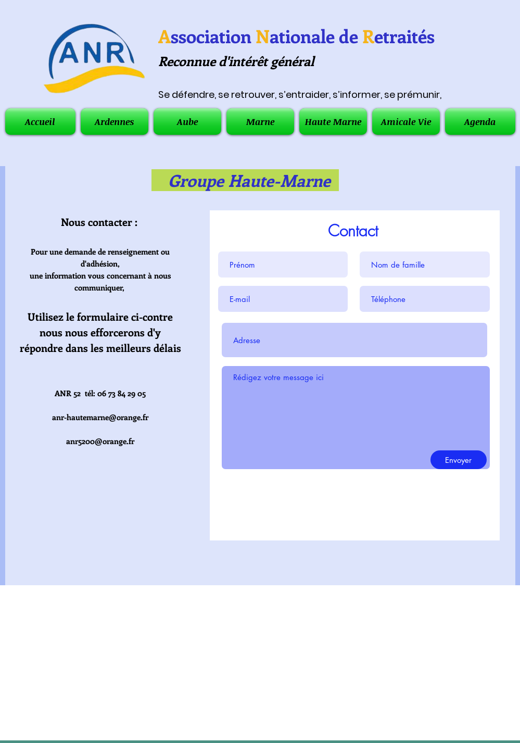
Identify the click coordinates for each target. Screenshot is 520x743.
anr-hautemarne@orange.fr (100, 417)
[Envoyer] (458, 459)
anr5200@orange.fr (100, 441)
